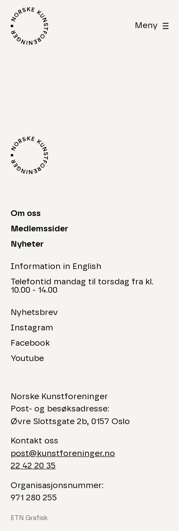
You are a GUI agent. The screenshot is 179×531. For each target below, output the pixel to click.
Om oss (26, 213)
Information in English (56, 266)
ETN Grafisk (29, 518)
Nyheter (27, 244)
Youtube (27, 358)
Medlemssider (39, 229)
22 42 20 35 (33, 466)
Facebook (30, 343)
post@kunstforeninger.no (63, 454)
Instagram (32, 328)
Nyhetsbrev (34, 312)
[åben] (151, 26)
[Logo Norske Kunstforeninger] (29, 26)
